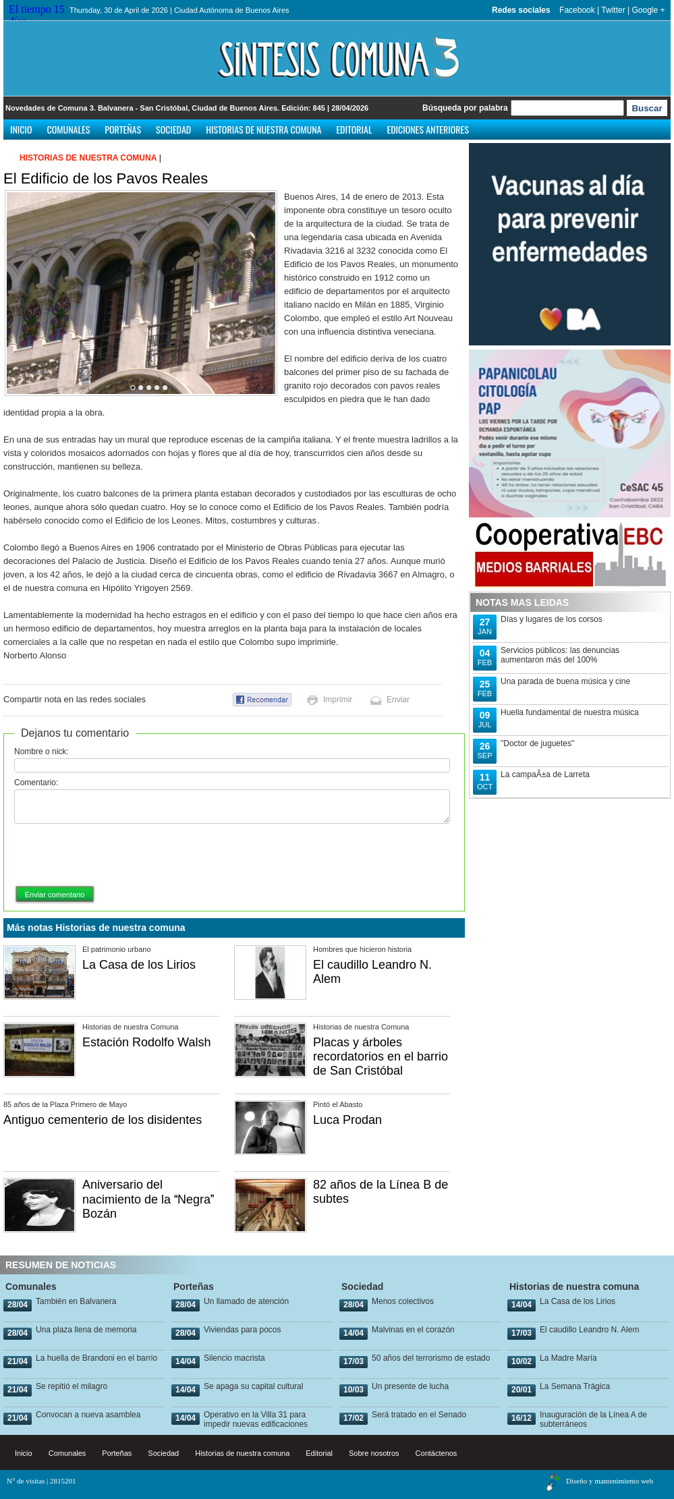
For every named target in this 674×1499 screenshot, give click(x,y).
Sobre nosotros (374, 1453)
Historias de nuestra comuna (263, 129)
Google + (648, 10)
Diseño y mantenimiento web (609, 1481)
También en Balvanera (76, 1301)
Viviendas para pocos (242, 1329)
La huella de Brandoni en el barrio (96, 1358)
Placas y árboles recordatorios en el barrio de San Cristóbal (380, 1056)
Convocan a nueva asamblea (88, 1414)
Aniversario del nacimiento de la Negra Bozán (148, 1199)
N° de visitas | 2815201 (41, 1481)
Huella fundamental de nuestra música (570, 712)
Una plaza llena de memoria (86, 1329)
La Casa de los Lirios (139, 964)
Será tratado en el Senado (419, 1414)
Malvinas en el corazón (413, 1329)
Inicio (21, 129)
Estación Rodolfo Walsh (146, 1042)
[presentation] (116, 855)
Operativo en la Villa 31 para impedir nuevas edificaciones (256, 1419)
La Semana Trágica (575, 1386)
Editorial (354, 129)
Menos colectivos (403, 1301)
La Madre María (568, 1358)
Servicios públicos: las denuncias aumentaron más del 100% (560, 655)
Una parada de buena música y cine (565, 681)
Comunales (68, 129)
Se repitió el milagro (71, 1386)
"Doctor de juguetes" (537, 743)
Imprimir (337, 699)
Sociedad (173, 129)
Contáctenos (436, 1453)
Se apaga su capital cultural (253, 1386)
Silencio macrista (234, 1358)
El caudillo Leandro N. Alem (589, 1329)
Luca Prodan (347, 1120)
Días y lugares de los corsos (551, 619)
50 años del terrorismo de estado (431, 1358)
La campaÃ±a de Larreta (545, 774)
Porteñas (123, 129)
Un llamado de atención (246, 1301)
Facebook (577, 10)
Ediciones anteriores (427, 129)
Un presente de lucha (410, 1386)
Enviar (398, 699)
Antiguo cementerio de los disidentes (102, 1120)
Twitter (613, 10)
